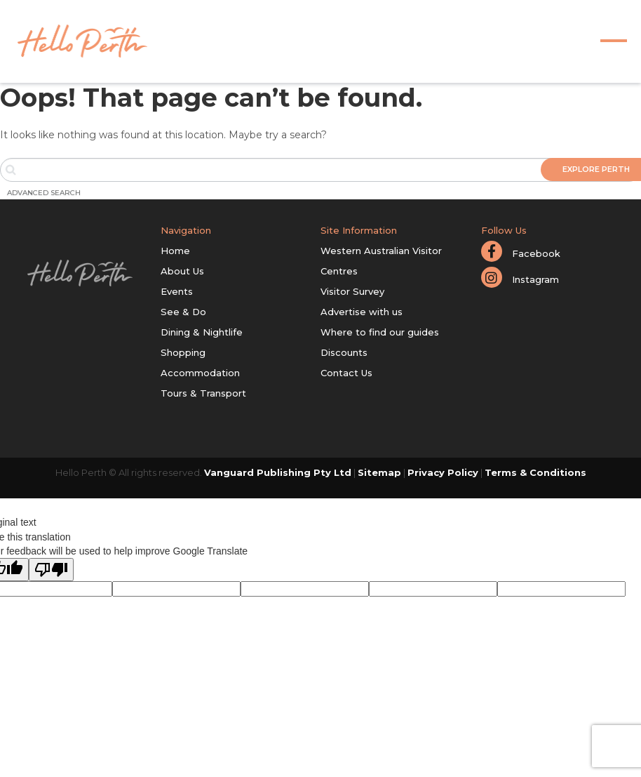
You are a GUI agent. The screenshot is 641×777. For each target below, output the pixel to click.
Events (177, 291)
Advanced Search (44, 192)
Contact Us (346, 372)
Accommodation (200, 372)
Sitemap (379, 472)
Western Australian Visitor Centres (381, 261)
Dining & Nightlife (202, 332)
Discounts (343, 352)
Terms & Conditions (535, 472)
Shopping (183, 352)
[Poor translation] (51, 569)
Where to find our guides (379, 332)
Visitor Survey (352, 291)
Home (175, 250)
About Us (182, 271)
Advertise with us (361, 311)
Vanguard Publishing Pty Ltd (277, 472)
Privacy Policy (442, 472)
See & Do (183, 311)
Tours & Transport (203, 393)
